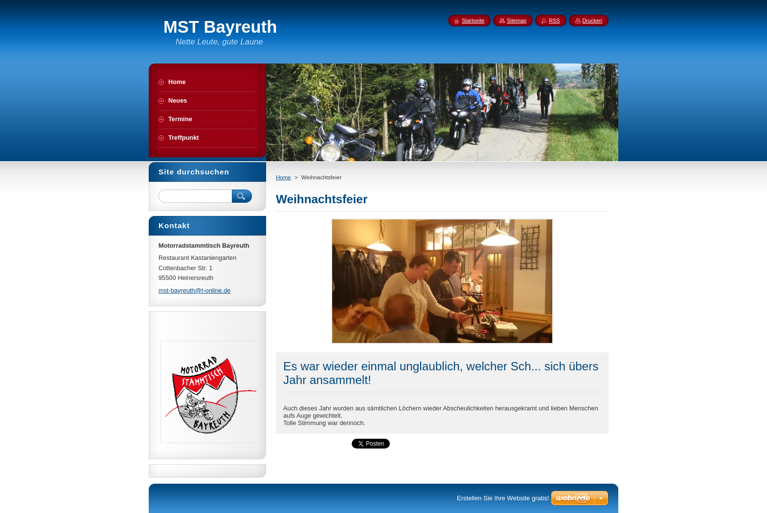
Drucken (593, 20)
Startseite (473, 20)
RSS (554, 20)
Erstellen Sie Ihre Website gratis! (503, 498)
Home (283, 177)
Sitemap (516, 20)
